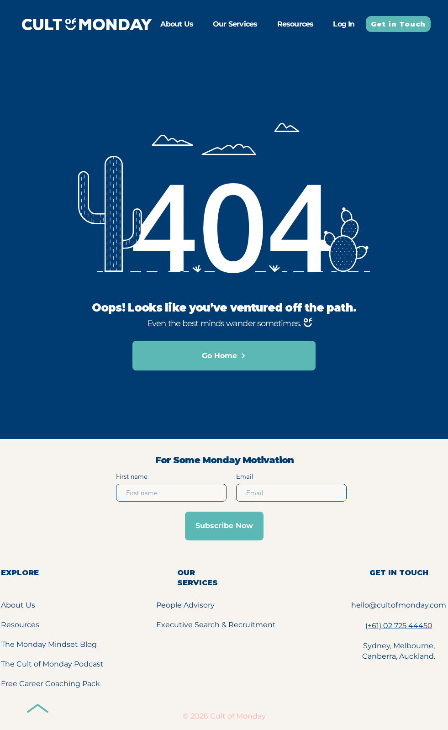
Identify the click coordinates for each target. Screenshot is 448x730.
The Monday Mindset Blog (49, 644)
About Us (18, 605)
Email (244, 476)
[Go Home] (224, 355)
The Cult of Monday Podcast (52, 664)
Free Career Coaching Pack (50, 683)
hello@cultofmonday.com (398, 605)
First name (132, 476)
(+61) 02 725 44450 (398, 625)
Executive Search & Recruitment (216, 624)
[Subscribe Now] (224, 526)
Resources (20, 624)
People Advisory (185, 605)
